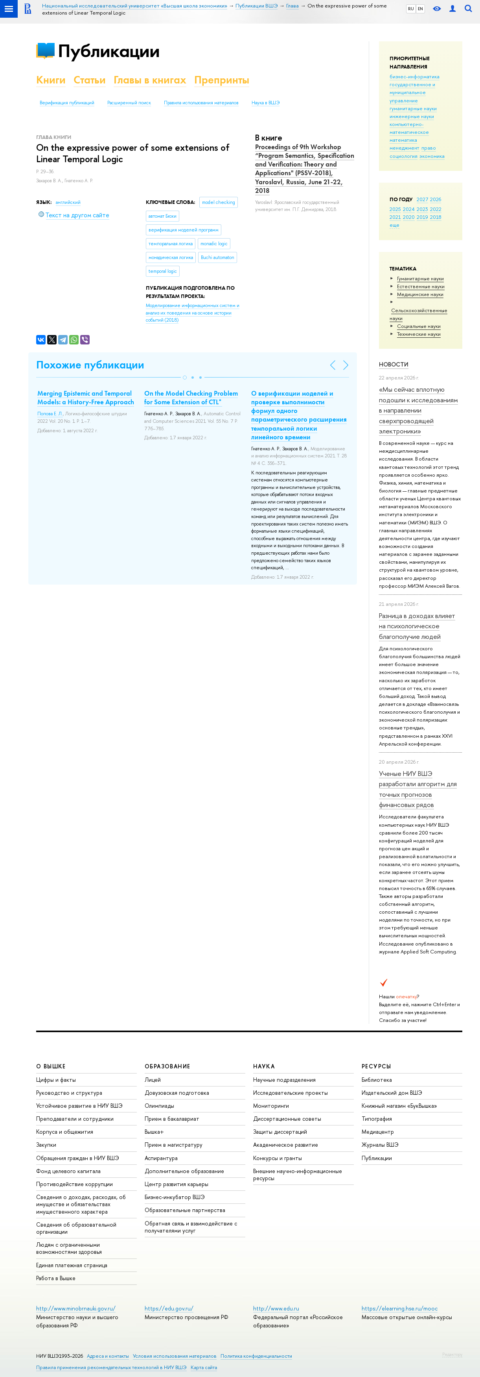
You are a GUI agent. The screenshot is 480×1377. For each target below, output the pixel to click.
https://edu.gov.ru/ (169, 1308)
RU (411, 8)
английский (68, 202)
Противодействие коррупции (74, 1184)
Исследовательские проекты (290, 1092)
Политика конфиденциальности (256, 1356)
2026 (435, 199)
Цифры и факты (56, 1079)
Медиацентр (378, 1131)
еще (394, 224)
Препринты (221, 80)
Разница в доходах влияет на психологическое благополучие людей (417, 626)
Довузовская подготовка (177, 1092)
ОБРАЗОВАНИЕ (167, 1066)
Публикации (109, 51)
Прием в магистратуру (173, 1144)
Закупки (46, 1144)
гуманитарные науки (413, 108)
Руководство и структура (69, 1092)
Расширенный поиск (129, 103)
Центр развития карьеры (176, 1184)
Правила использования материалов (201, 103)
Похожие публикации (90, 365)
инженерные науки (412, 116)
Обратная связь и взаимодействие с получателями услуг (191, 1227)
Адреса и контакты (108, 1356)
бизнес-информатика (415, 76)
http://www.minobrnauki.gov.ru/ (76, 1308)
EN (420, 8)
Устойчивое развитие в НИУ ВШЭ (79, 1105)
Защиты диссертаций (280, 1131)
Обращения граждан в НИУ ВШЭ (77, 1158)
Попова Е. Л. (50, 414)
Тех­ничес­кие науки (419, 333)
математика (403, 139)
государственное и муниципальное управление (412, 92)
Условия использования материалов (175, 1356)
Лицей (153, 1079)
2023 (422, 209)
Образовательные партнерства (185, 1210)
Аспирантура (161, 1158)
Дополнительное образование (184, 1171)
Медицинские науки (420, 294)
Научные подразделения (284, 1079)
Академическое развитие (285, 1144)
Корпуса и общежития (64, 1131)
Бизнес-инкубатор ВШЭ (175, 1197)
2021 (395, 216)
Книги (51, 80)
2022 (435, 209)
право (428, 147)
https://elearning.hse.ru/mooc (400, 1308)
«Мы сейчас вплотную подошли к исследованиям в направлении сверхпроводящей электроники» (418, 410)
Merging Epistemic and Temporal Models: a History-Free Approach (85, 397)
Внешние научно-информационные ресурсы (297, 1174)
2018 (435, 216)
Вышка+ (154, 1131)
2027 (422, 199)
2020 (409, 216)
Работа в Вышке (55, 1278)
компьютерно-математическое (409, 127)
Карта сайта (204, 1367)
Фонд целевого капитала (68, 1171)
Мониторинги (271, 1105)
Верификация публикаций (67, 103)
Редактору (452, 1354)
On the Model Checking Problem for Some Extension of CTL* (191, 397)
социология (403, 155)
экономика (432, 155)
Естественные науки (421, 286)
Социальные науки (419, 325)
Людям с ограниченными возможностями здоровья (69, 1248)
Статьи (90, 80)
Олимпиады (159, 1105)
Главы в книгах (150, 80)
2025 (395, 209)
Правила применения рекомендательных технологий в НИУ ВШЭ (111, 1367)
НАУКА (264, 1066)
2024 (409, 209)
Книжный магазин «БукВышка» (399, 1105)
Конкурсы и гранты (277, 1158)
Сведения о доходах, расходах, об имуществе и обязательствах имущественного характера (81, 1204)
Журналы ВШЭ (380, 1144)
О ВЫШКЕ (51, 1066)
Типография (377, 1118)
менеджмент (404, 147)
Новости (393, 364)
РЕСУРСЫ (377, 1066)
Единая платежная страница (71, 1265)
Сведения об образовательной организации (76, 1228)
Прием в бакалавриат (172, 1118)
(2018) (192, 312)
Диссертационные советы (287, 1118)
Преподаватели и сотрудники (75, 1118)
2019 (422, 216)
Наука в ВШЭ (266, 103)
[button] (185, 377)
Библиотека (377, 1079)
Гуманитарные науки (420, 278)
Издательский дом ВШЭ (392, 1092)
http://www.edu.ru (276, 1308)
